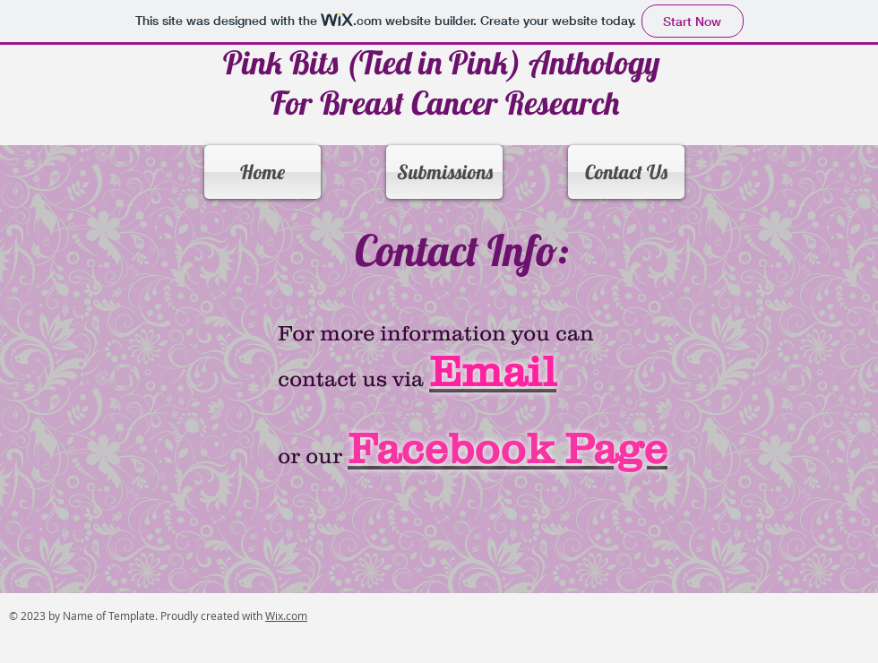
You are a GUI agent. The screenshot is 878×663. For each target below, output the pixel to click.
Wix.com (286, 615)
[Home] (262, 172)
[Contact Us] (626, 172)
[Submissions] (444, 172)
